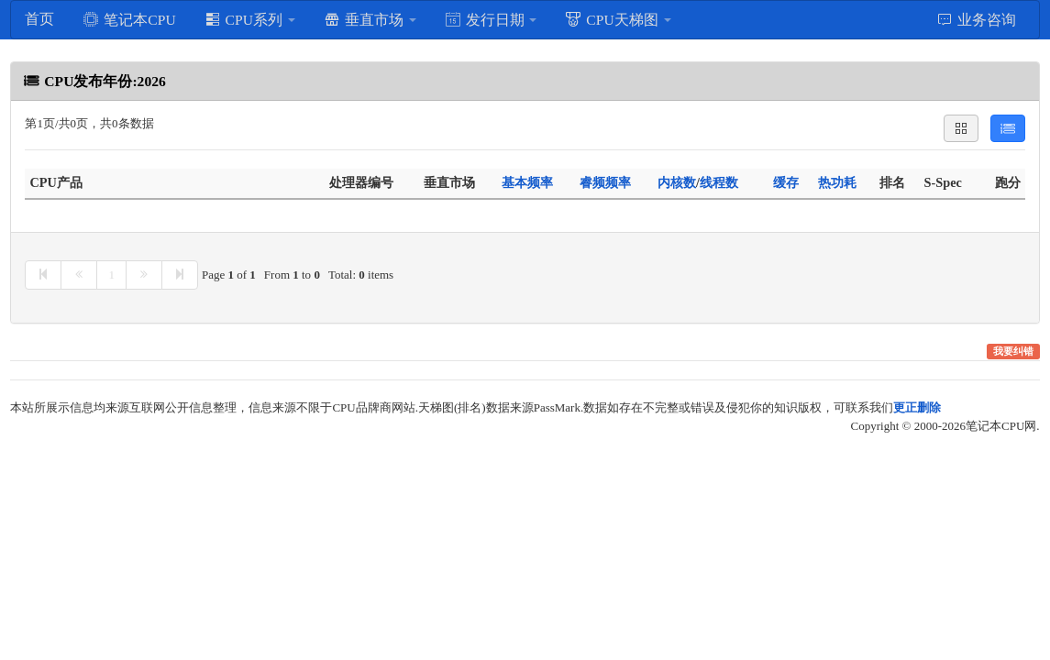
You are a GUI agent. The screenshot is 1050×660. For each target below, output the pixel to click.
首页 (39, 19)
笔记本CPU (129, 19)
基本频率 (527, 182)
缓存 (786, 182)
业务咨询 (976, 19)
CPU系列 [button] (249, 19)
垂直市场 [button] (370, 19)
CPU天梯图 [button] (617, 19)
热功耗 (837, 182)
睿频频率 (605, 182)
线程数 (719, 182)
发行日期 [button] (491, 19)
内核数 (677, 182)
